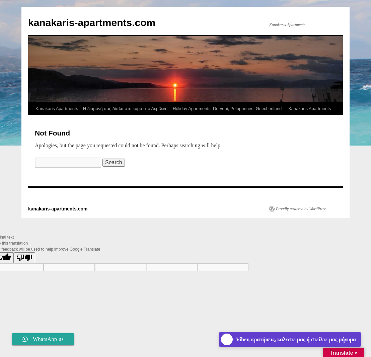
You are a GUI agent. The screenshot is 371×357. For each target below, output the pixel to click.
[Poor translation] (24, 257)
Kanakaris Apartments (309, 108)
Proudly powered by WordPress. (301, 208)
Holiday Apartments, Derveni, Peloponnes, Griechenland (227, 108)
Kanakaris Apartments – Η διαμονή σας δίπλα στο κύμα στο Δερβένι (100, 108)
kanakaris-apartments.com (91, 22)
